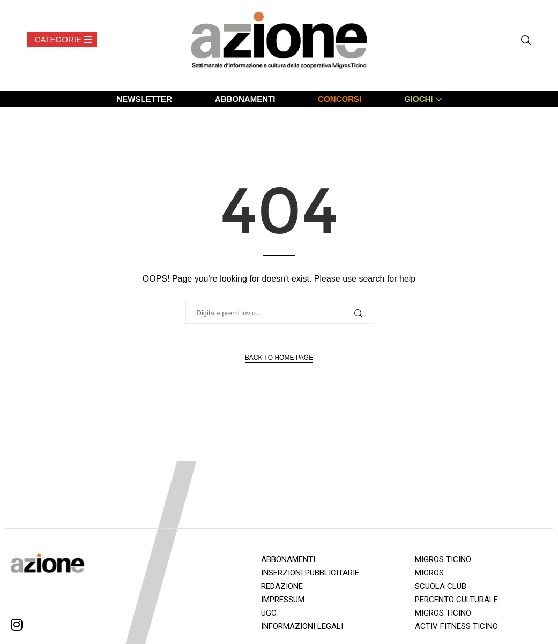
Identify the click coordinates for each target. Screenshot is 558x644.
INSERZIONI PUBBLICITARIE (310, 573)
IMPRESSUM (282, 599)
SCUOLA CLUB (440, 586)
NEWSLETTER (144, 98)
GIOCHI (418, 98)
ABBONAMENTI (245, 98)
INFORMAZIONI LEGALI (302, 626)
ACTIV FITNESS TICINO (456, 626)
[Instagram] (17, 626)
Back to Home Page (279, 357)
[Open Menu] (62, 39)
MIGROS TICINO (443, 559)
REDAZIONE (282, 586)
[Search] (525, 40)
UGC (269, 613)
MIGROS (429, 573)
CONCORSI (339, 98)
